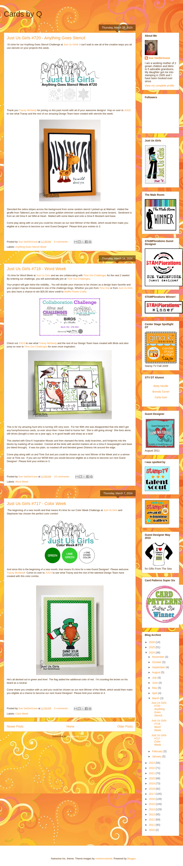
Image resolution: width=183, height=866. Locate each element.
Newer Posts (15, 726)
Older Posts (125, 726)
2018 (152, 788)
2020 (152, 778)
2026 (152, 642)
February (157, 751)
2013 (152, 814)
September (159, 667)
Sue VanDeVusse (159, 58)
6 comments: (61, 241)
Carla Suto (161, 397)
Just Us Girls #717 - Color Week (36, 503)
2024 (152, 652)
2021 (152, 773)
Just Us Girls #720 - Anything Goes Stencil (46, 38)
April (155, 693)
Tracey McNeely (27, 110)
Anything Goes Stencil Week (31, 246)
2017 (152, 793)
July (154, 677)
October (157, 662)
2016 (152, 798)
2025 (152, 647)
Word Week (22, 481)
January (157, 756)
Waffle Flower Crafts (75, 291)
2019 (152, 783)
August (156, 672)
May (155, 687)
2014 (152, 809)
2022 (152, 767)
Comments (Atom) (77, 736)
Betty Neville (161, 385)
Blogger (131, 858)
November (158, 656)
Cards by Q (23, 14)
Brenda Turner (160, 391)
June (155, 682)
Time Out (104, 288)
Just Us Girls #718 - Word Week (36, 268)
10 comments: (62, 476)
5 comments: (61, 708)
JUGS (127, 110)
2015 (152, 804)
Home (70, 726)
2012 (152, 819)
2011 (152, 824)
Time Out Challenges (94, 275)
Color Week (22, 713)
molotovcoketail (103, 858)
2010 (152, 829)
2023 (152, 762)
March (156, 698)
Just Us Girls (71, 44)
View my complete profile (159, 85)
